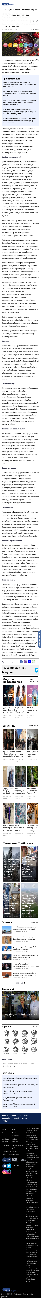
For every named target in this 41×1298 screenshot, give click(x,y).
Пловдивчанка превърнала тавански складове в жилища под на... (20, 1079)
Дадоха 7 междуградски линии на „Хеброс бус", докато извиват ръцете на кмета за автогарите (28, 866)
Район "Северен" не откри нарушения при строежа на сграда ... (18, 1092)
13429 (17, 798)
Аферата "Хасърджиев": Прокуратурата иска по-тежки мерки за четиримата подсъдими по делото (26, 966)
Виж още (20, 983)
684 (26, 960)
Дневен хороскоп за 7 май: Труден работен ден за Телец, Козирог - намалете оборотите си (32, 710)
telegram (29, 661)
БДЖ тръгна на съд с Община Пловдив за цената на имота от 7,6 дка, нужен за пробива (20, 828)
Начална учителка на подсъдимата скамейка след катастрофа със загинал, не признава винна (25, 939)
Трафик (16, 1118)
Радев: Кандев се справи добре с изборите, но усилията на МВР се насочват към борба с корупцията (25, 975)
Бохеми (25, 1118)
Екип (13, 1129)
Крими (7, 15)
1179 (29, 798)
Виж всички (32, 680)
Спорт (13, 15)
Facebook (21, 661)
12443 (14, 759)
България (17, 9)
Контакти (5, 1145)
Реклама (5, 1133)
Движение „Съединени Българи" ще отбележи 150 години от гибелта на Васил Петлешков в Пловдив (32, 791)
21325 (17, 761)
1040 (17, 718)
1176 (26, 977)
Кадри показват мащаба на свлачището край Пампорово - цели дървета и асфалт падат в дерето (11, 868)
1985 (5, 835)
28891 (15, 916)
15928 (15, 880)
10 (25, 931)
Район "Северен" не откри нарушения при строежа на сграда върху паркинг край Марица (11, 904)
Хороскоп (6, 1026)
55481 (29, 835)
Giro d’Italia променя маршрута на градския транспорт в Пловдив (24, 928)
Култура (20, 15)
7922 (5, 798)
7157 (5, 718)
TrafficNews (36, 30)
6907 (29, 718)
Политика (26, 9)
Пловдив (8, 9)
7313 (17, 835)
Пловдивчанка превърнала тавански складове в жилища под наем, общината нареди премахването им (33, 828)
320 (26, 968)
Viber (25, 662)
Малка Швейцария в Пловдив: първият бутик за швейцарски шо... (20, 1015)
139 (26, 951)
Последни (7, 922)
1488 (38, 759)
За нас (4, 1129)
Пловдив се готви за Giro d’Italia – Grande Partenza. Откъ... (17, 1099)
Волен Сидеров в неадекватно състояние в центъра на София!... (19, 1105)
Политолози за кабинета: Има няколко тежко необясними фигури (26, 956)
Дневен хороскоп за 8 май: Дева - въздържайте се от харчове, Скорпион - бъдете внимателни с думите (9, 710)
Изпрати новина (39, 639)
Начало (5, 1115)
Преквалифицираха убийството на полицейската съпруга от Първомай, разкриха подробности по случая (11, 754)
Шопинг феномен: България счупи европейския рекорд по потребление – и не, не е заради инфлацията (21, 754)
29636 (14, 1018)
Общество (23, 1115)
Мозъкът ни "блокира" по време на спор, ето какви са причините (20, 710)
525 (26, 941)
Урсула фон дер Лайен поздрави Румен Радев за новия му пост (26, 948)
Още (27, 15)
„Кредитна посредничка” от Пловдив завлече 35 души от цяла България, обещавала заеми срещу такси (9, 791)
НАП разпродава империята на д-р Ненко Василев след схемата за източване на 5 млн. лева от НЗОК (20, 791)
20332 (33, 916)
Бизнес (34, 9)
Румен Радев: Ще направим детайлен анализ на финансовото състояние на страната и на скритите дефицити (9, 828)
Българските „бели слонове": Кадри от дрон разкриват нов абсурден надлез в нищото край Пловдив (29, 904)
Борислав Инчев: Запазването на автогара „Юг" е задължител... (20, 1086)
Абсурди (5, 1121)
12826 (33, 880)
